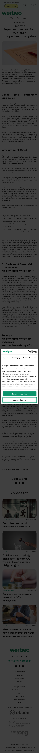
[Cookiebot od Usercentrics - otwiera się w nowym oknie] (28, 351)
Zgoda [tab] (5, 358)
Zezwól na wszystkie (19, 394)
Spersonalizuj (19, 400)
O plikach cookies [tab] (30, 358)
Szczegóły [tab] (16, 358)
